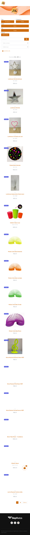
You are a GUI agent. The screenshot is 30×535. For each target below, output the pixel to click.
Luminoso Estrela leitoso (15, 79)
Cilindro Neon (15, 463)
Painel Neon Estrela (15, 165)
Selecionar (5, 35)
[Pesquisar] (12, 39)
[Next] (20, 502)
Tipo (2, 19)
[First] (24, 502)
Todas (22, 21)
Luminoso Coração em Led (15, 136)
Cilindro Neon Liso (15, 223)
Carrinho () (6, 51)
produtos (7, 21)
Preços (3, 32)
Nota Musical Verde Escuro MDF (15, 410)
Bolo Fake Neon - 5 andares (15, 437)
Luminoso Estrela (15, 107)
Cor (2, 28)
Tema (2, 24)
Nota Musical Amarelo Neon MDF (15, 357)
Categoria (18, 19)
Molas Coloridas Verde (15, 304)
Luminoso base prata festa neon (15, 194)
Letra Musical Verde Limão (15, 492)
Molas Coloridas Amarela (15, 251)
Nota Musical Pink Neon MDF (15, 384)
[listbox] (15, 43)
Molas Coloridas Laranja (15, 278)
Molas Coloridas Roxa (15, 331)
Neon (15, 26)
